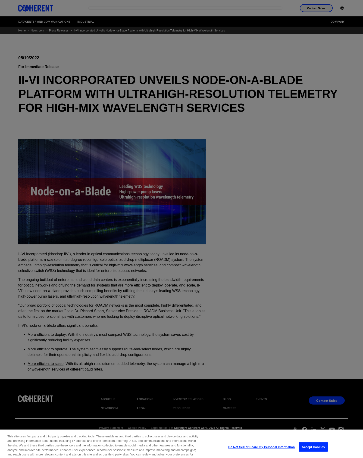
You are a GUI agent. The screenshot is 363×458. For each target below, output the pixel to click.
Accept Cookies (313, 450)
